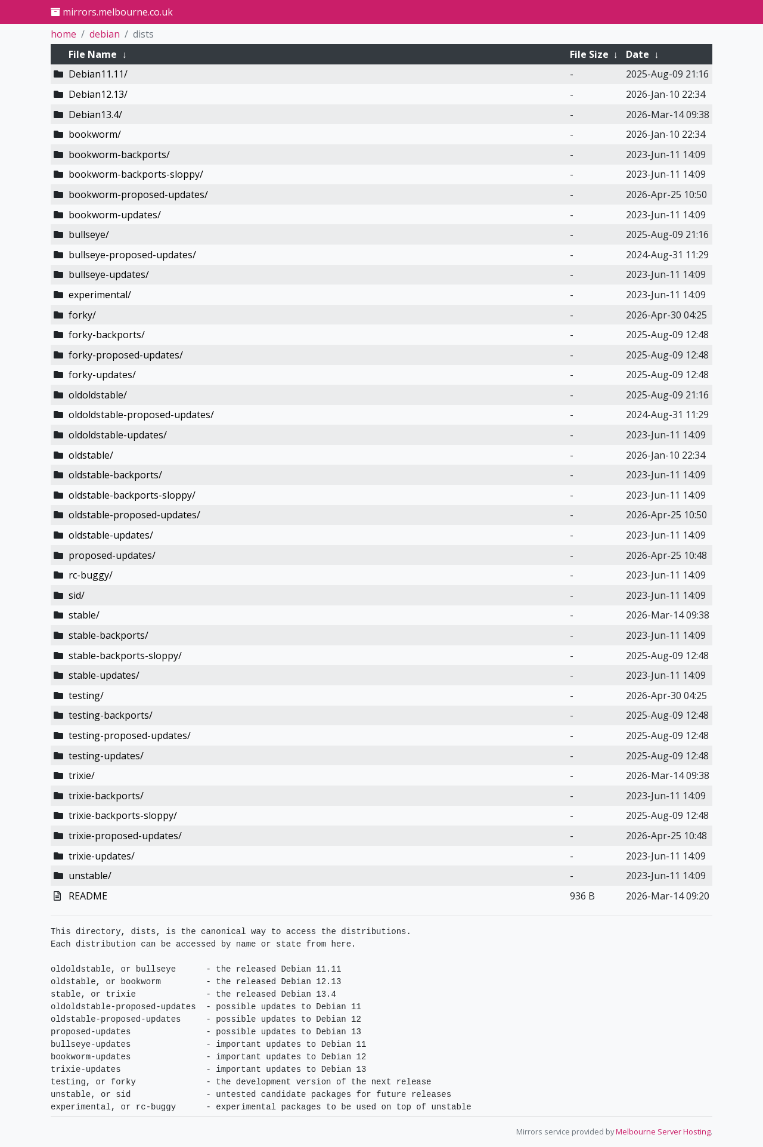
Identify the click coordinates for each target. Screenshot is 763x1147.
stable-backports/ (108, 635)
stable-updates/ (104, 675)
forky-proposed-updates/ (126, 354)
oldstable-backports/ (115, 474)
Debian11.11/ (98, 74)
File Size (589, 54)
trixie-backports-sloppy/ (123, 815)
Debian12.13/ (98, 94)
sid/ (77, 595)
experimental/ (100, 294)
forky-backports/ (107, 334)
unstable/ (90, 875)
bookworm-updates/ (115, 214)
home (63, 34)
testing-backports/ (111, 715)
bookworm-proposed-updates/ (138, 194)
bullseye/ (89, 234)
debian (104, 34)
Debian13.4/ (95, 114)
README (88, 895)
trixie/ (82, 775)
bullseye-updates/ (109, 274)
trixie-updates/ (102, 855)
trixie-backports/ (106, 795)
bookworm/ (95, 134)
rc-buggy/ (91, 575)
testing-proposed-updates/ (130, 735)
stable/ (84, 615)
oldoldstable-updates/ (118, 434)
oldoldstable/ (98, 394)
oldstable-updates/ (111, 535)
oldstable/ (91, 455)
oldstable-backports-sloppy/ (132, 495)
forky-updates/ (102, 374)
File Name (93, 54)
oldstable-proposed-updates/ (134, 514)
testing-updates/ (106, 755)
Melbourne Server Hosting (663, 1131)
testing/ (86, 695)
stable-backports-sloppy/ (125, 655)
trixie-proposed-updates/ (125, 835)
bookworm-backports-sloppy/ (136, 174)
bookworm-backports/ (119, 154)
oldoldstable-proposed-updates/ (141, 414)
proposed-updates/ (112, 555)
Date (637, 54)
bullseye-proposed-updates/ (132, 254)
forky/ (82, 314)
